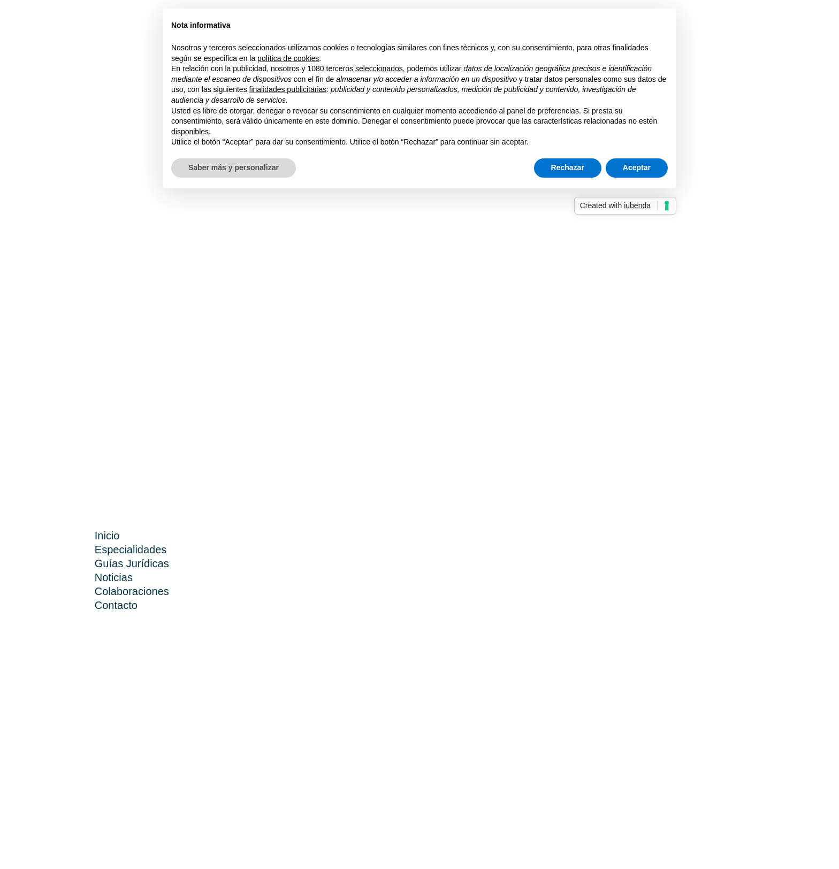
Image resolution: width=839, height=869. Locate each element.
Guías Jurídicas (132, 563)
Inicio (107, 536)
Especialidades (131, 549)
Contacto (116, 605)
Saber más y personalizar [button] (233, 167)
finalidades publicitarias (288, 89)
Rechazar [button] (567, 167)
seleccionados (379, 68)
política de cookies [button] (288, 58)
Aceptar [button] (637, 167)
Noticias (114, 577)
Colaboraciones (132, 591)
